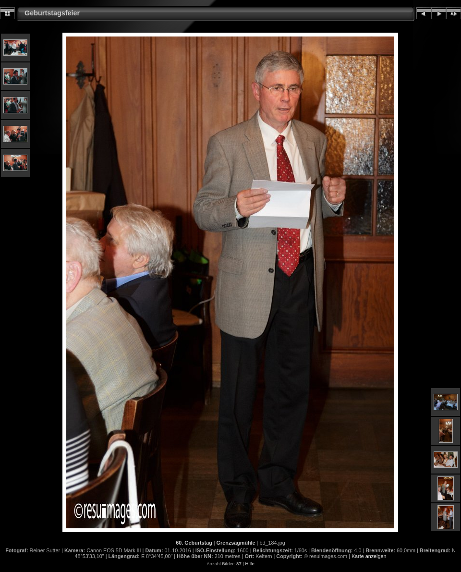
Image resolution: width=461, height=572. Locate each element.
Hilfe (250, 563)
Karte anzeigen (369, 556)
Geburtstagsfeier (52, 13)
